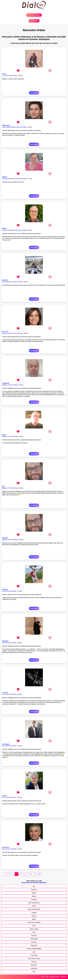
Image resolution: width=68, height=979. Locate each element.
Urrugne (34, 912)
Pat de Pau (5, 847)
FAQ (43, 977)
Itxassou (34, 942)
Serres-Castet (34, 929)
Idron (34, 926)
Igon (34, 952)
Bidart (34, 919)
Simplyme (5, 641)
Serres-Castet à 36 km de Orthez (12, 282)
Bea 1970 (5, 332)
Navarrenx (34, 945)
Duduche (5, 589)
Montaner (34, 965)
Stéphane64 (6, 125)
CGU (47, 977)
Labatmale (34, 968)
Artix (33, 932)
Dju (3, 486)
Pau (34, 886)
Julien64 (5, 538)
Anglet (34, 893)
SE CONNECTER (34, 20)
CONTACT (63, 977)
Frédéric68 (5, 383)
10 (39, 874)
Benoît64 (5, 280)
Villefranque (34, 939)
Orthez (34, 906)
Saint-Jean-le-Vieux (34, 958)
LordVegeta (5, 744)
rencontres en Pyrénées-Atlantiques (34, 882)
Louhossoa (34, 955)
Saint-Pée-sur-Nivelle (34, 922)
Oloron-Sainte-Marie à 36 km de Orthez (14, 127)
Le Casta (5, 692)
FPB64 (4, 228)
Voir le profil (34, 93)
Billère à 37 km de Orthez (10, 385)
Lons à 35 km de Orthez (9, 75)
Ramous (34, 962)
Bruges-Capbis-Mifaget (34, 948)
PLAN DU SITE (54, 977)
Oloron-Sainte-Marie (34, 909)
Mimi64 (4, 177)
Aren (33, 971)
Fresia (4, 74)
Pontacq (34, 935)
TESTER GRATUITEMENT (34, 15)
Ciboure (34, 916)
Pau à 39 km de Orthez (9, 591)
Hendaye (34, 899)
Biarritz (34, 896)
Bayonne (34, 889)
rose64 (4, 796)
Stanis (4, 435)
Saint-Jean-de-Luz (34, 903)
